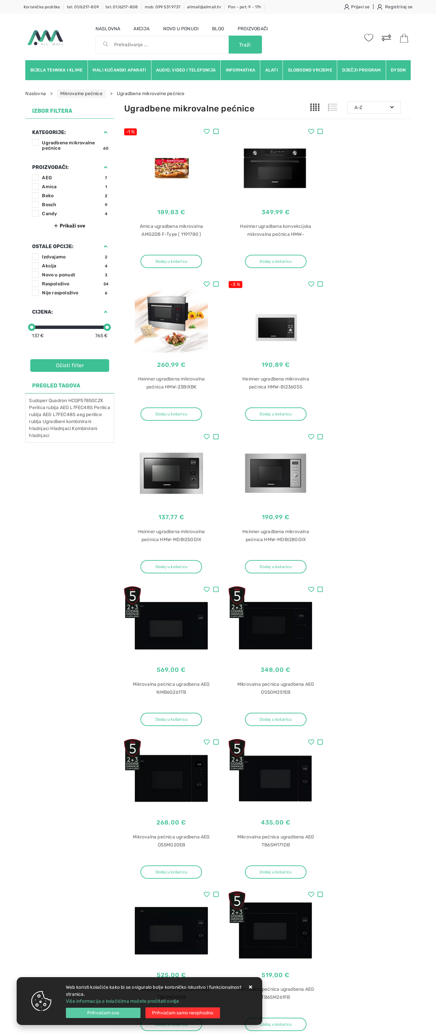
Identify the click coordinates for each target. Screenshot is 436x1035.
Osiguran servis (140, 919)
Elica (327, 973)
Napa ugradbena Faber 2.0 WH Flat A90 (365, 880)
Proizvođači (253, 29)
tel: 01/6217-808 (122, 7)
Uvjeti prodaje (139, 859)
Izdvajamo (75, 257)
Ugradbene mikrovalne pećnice (75, 145)
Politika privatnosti (205, 869)
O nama (193, 859)
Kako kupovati (139, 879)
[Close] (103, 1013)
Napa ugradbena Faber (347, 903)
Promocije (196, 899)
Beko (75, 196)
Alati (271, 70)
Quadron (58, 400)
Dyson (398, 70)
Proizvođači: (50, 167)
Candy (75, 214)
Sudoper (38, 400)
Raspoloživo (75, 284)
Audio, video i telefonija (186, 70)
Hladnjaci (60, 428)
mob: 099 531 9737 (162, 7)
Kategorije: (49, 132)
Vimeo (383, 800)
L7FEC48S (64, 414)
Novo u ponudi (181, 29)
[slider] (31, 327)
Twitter (314, 800)
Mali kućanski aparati (119, 70)
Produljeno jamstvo (206, 879)
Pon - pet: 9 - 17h (244, 7)
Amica (75, 187)
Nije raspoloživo (75, 293)
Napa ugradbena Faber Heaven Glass (362, 891)
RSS (330, 815)
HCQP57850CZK (85, 400)
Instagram (349, 800)
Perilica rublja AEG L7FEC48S (61, 407)
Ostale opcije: (52, 246)
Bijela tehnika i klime (56, 70)
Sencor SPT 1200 (341, 950)
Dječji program (361, 70)
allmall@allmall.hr (204, 7)
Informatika (240, 70)
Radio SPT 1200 (339, 938)
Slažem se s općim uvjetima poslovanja (86, 825)
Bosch (75, 205)
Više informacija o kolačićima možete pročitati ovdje (122, 1001)
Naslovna (108, 29)
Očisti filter (70, 365)
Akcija (141, 29)
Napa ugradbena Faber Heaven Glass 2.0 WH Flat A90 (362, 863)
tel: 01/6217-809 (83, 7)
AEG (75, 178)
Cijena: (42, 312)
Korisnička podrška (42, 7)
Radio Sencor (336, 926)
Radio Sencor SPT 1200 (347, 915)
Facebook (281, 800)
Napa (328, 961)
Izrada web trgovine (391, 1025)
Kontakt (132, 869)
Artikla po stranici (343, 750)
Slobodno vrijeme (310, 70)
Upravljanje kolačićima (149, 929)
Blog (218, 29)
